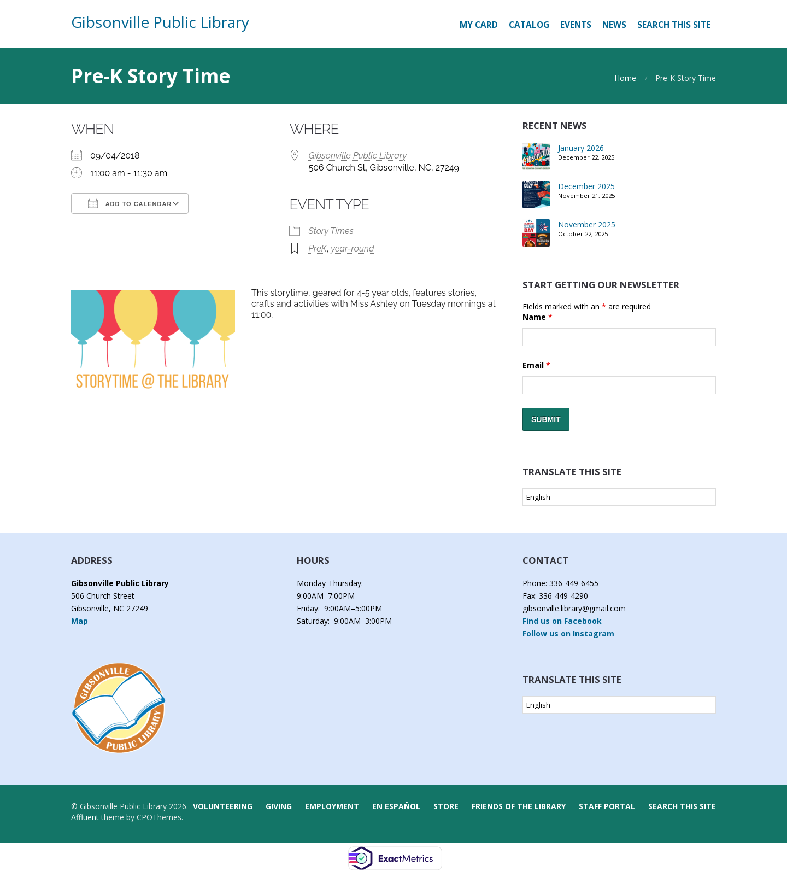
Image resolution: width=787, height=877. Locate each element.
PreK (317, 248)
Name (537, 317)
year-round (352, 248)
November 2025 (586, 224)
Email (536, 365)
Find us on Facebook (562, 621)
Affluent (85, 817)
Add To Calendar (130, 203)
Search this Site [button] (673, 25)
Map (79, 621)
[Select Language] (619, 497)
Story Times (331, 231)
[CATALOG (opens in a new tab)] (529, 25)
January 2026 (581, 148)
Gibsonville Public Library (160, 21)
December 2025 (586, 186)
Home (625, 78)
